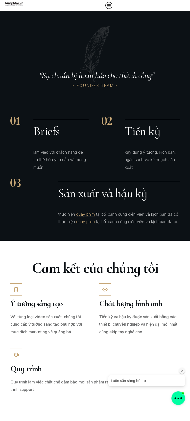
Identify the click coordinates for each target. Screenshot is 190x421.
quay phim (85, 214)
